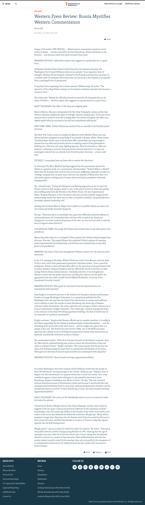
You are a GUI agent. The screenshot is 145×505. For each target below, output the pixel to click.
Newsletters (42, 475)
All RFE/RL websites (132, 4)
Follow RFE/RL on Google (113, 4)
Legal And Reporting (11, 488)
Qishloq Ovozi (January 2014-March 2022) (54, 488)
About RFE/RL (8, 466)
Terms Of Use (8, 475)
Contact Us (7, 496)
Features (41, 470)
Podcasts (41, 483)
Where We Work (9, 470)
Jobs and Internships (11, 479)
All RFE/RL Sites (9, 492)
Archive (38, 11)
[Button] (107, 39)
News (40, 466)
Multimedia (42, 479)
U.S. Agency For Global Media (14, 483)
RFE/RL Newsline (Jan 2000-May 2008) (53, 492)
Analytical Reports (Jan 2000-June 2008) (53, 496)
